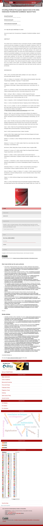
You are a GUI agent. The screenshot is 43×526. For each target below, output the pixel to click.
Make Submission (6, 376)
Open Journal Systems (5, 505)
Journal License (5, 398)
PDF (5, 208)
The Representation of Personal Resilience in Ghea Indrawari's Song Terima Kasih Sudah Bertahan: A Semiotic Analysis (21, 293)
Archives (8, 6)
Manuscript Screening (7, 382)
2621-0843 (18, 513)
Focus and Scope (6, 384)
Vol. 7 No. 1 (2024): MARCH (16, 6)
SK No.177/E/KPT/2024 (7, 372)
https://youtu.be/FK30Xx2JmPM (13, 135)
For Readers (5, 403)
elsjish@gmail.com (12, 512)
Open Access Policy (6, 395)
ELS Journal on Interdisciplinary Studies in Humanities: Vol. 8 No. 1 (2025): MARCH (24, 330)
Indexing (4, 392)
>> (4, 310)
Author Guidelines (6, 379)
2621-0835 (10, 513)
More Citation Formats (8, 229)
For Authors (4, 405)
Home (3, 6)
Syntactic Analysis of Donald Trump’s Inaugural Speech (26, 339)
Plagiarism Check (6, 390)
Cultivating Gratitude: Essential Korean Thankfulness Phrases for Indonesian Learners (23, 284)
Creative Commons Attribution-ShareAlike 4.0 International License (25, 258)
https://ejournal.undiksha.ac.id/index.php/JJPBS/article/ (16, 110)
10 (9, 355)
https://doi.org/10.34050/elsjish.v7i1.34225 (15, 29)
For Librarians (5, 408)
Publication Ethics (6, 387)
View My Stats (5, 503)
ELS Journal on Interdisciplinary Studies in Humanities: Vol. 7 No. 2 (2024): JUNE (21, 285)
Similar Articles (6, 314)
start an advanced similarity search (14, 357)
